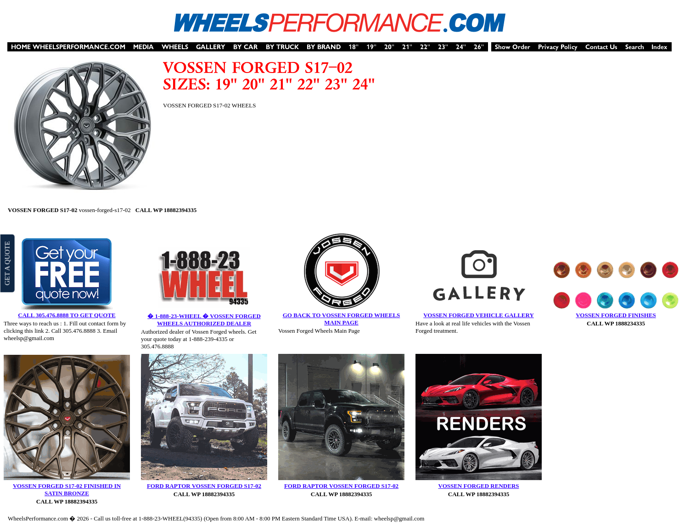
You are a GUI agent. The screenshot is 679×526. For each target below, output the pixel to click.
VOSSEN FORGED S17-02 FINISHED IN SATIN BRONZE (67, 489)
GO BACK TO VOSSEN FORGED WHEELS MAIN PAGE (341, 319)
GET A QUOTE (7, 263)
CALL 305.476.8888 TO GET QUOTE (66, 315)
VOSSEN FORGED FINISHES (616, 315)
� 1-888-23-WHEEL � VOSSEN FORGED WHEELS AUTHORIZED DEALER (204, 320)
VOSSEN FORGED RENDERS (478, 485)
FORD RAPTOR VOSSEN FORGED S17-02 (204, 485)
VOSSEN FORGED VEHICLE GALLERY (478, 315)
